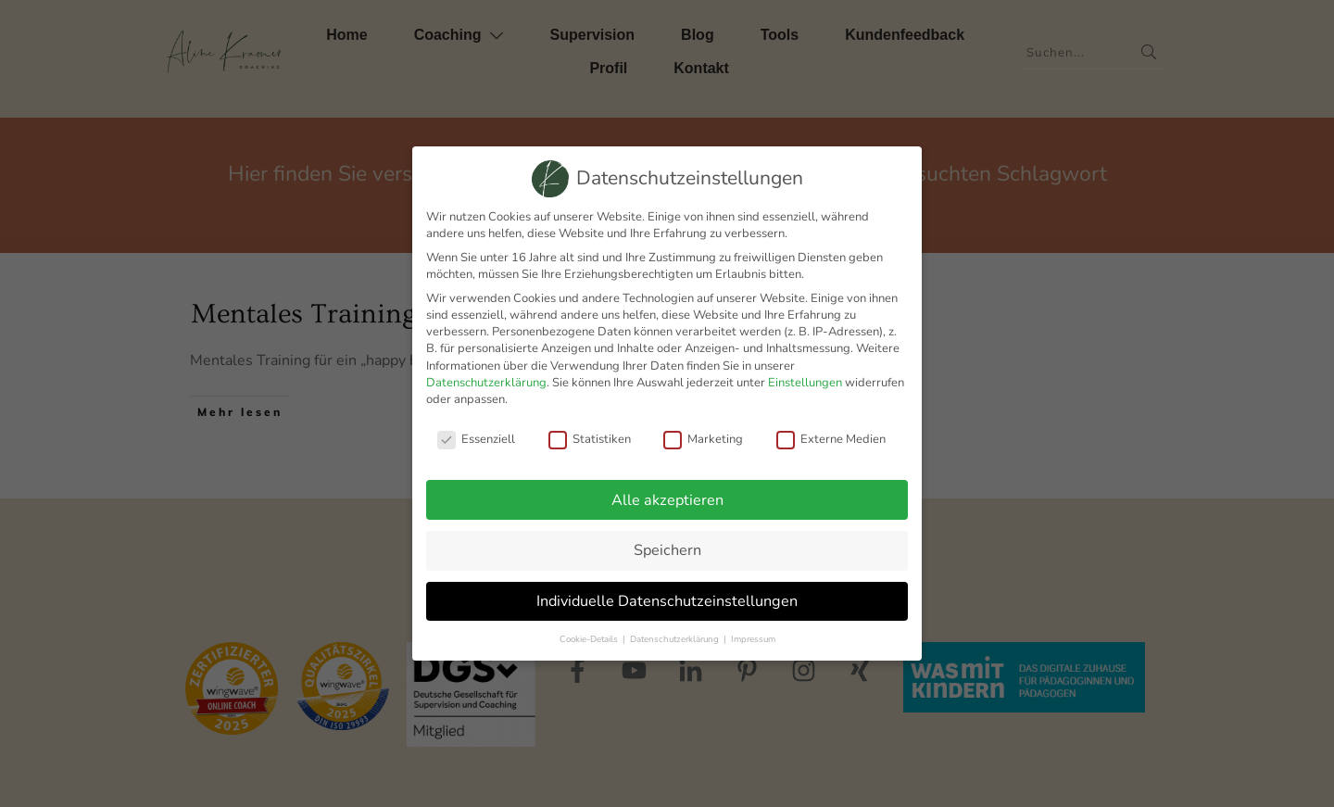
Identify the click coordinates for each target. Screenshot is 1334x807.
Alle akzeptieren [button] (667, 500)
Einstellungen (805, 382)
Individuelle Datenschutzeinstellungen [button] (667, 601)
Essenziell (476, 439)
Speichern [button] (667, 550)
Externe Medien (831, 439)
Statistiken (589, 439)
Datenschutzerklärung (486, 382)
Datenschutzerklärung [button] (676, 639)
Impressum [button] (753, 639)
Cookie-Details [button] (590, 639)
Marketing (703, 439)
